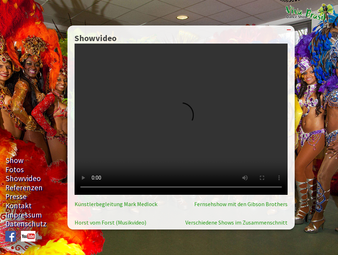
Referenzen (24, 187)
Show (14, 160)
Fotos (14, 169)
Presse (16, 196)
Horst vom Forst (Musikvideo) (110, 222)
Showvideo (23, 178)
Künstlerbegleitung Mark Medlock (116, 204)
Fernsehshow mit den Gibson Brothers (241, 204)
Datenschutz (26, 223)
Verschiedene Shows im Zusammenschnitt (236, 222)
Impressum (23, 215)
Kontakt (18, 205)
